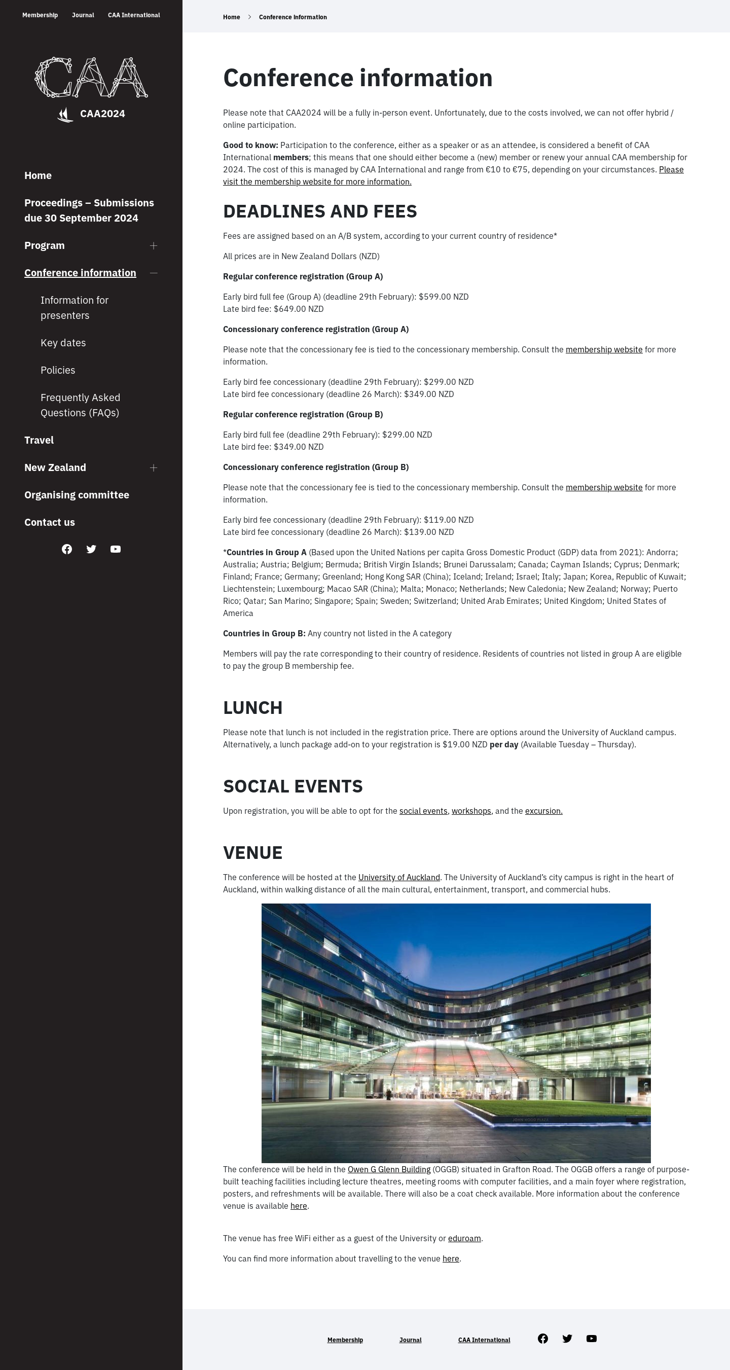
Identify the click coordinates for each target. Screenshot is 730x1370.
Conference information (80, 272)
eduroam (464, 1238)
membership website (604, 349)
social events (423, 811)
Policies (58, 370)
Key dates (63, 342)
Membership (40, 15)
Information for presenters (74, 307)
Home (38, 175)
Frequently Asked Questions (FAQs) (81, 404)
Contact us (49, 522)
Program (44, 245)
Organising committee (76, 494)
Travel (39, 440)
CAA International (134, 15)
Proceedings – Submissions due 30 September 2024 (89, 210)
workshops (471, 811)
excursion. (544, 811)
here (298, 1206)
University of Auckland (399, 877)
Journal (83, 15)
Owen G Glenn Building (389, 1169)
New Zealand (55, 467)
